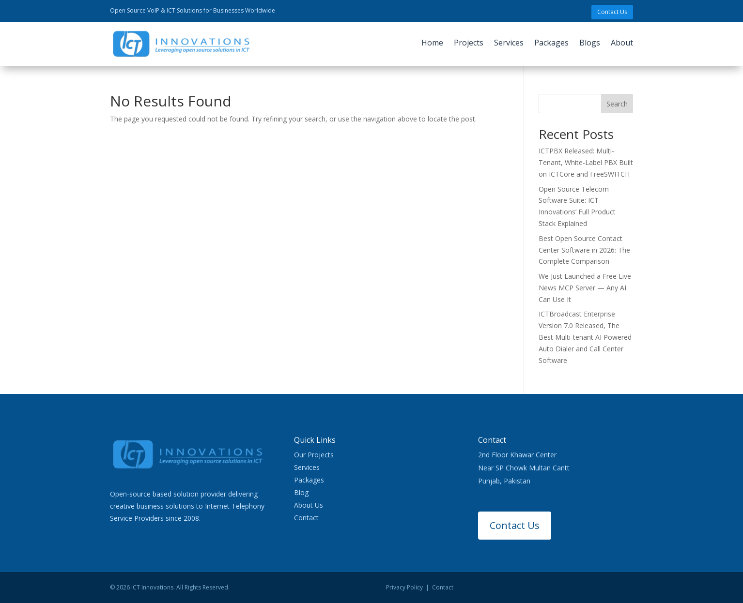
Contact (306, 517)
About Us (308, 505)
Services (509, 43)
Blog (301, 492)
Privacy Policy (404, 587)
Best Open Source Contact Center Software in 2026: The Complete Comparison (584, 250)
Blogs (589, 43)
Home (432, 43)
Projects (468, 43)
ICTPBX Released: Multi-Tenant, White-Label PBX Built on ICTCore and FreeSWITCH (586, 162)
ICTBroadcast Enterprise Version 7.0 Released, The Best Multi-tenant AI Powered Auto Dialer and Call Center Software (585, 336)
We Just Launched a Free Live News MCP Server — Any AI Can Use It (585, 287)
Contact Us (612, 12)
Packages (551, 43)
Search (617, 103)
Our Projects (314, 454)
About (622, 43)
